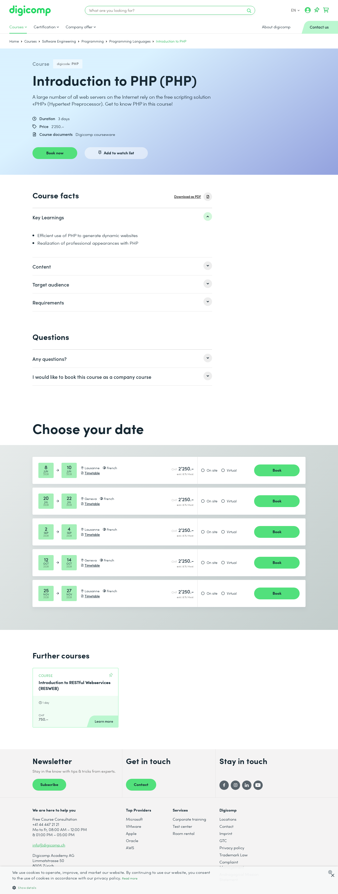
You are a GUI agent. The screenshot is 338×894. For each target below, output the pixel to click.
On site (212, 470)
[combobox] (331, 872)
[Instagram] (235, 785)
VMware (133, 826)
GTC (223, 840)
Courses (16, 26)
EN (295, 10)
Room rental (184, 833)
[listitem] (122, 217)
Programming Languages (130, 41)
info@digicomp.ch (48, 844)
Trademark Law (233, 854)
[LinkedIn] (246, 785)
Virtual (232, 470)
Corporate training (189, 819)
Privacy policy (231, 847)
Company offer (79, 26)
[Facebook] (224, 785)
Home (14, 41)
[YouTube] (258, 785)
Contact (141, 784)
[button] (113, 887)
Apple (131, 833)
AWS (130, 847)
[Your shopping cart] (326, 10)
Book (277, 470)
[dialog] (169, 880)
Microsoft (134, 819)
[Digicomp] (30, 10)
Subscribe (49, 784)
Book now (54, 152)
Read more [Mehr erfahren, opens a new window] (130, 878)
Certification (45, 26)
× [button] (332, 876)
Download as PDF (187, 196)
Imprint (225, 833)
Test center (182, 826)
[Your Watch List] (317, 10)
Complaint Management (231, 864)
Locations (227, 819)
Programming (92, 41)
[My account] (307, 11)
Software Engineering (59, 41)
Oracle (132, 840)
